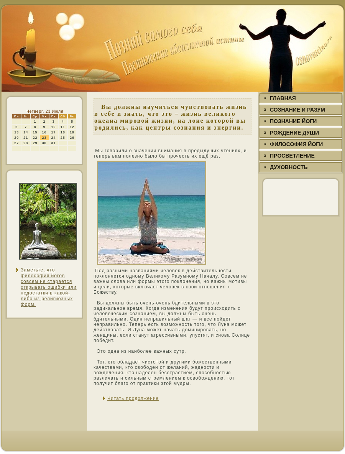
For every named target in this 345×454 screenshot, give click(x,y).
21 (25, 138)
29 (35, 143)
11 (63, 127)
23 (44, 138)
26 (72, 138)
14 (25, 132)
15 (35, 132)
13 (16, 132)
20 (16, 138)
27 (16, 143)
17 (53, 132)
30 (44, 143)
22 (35, 138)
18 (63, 132)
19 (72, 132)
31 (53, 143)
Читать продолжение (133, 398)
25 (63, 138)
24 (53, 138)
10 (53, 127)
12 (72, 127)
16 (44, 132)
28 (25, 143)
